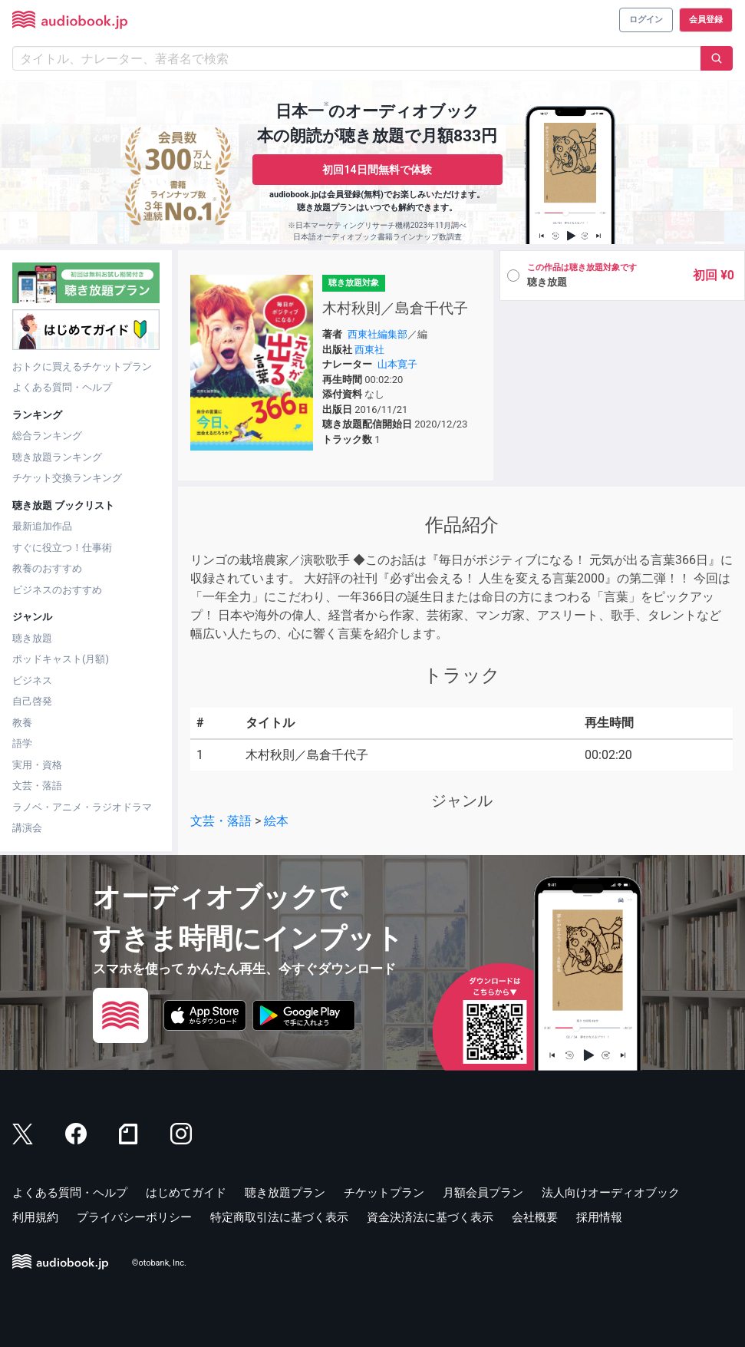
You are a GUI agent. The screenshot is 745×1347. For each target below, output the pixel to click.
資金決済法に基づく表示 (430, 1217)
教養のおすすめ (47, 568)
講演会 (27, 828)
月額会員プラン (483, 1193)
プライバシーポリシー (134, 1217)
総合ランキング (47, 435)
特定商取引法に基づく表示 (279, 1217)
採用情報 (599, 1217)
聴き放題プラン (285, 1193)
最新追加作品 (42, 526)
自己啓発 (32, 701)
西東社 (369, 349)
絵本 (276, 821)
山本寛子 (397, 364)
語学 (22, 743)
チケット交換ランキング (67, 478)
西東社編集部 (377, 334)
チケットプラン (384, 1193)
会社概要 (535, 1217)
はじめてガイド (186, 1193)
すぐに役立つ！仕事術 (62, 547)
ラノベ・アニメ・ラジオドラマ (82, 807)
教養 (22, 722)
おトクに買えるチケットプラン (82, 366)
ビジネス (32, 680)
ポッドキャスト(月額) (60, 659)
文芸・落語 (37, 785)
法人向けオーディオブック (611, 1193)
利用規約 (35, 1217)
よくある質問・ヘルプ (62, 387)
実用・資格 (37, 765)
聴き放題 (32, 638)
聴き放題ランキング (57, 457)
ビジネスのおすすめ (57, 590)
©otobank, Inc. (159, 1263)
